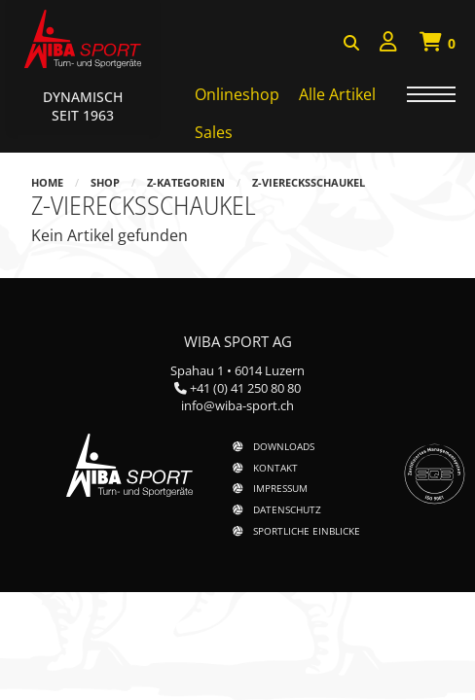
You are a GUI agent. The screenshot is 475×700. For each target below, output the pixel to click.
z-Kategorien (186, 182)
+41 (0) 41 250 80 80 (245, 388)
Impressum (280, 488)
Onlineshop (237, 94)
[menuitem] (388, 44)
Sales (214, 132)
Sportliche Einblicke (306, 531)
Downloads (283, 446)
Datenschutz (287, 509)
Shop (105, 182)
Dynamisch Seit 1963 (83, 106)
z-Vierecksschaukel (308, 182)
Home (47, 182)
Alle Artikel (337, 94)
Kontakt (275, 467)
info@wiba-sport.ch (237, 405)
